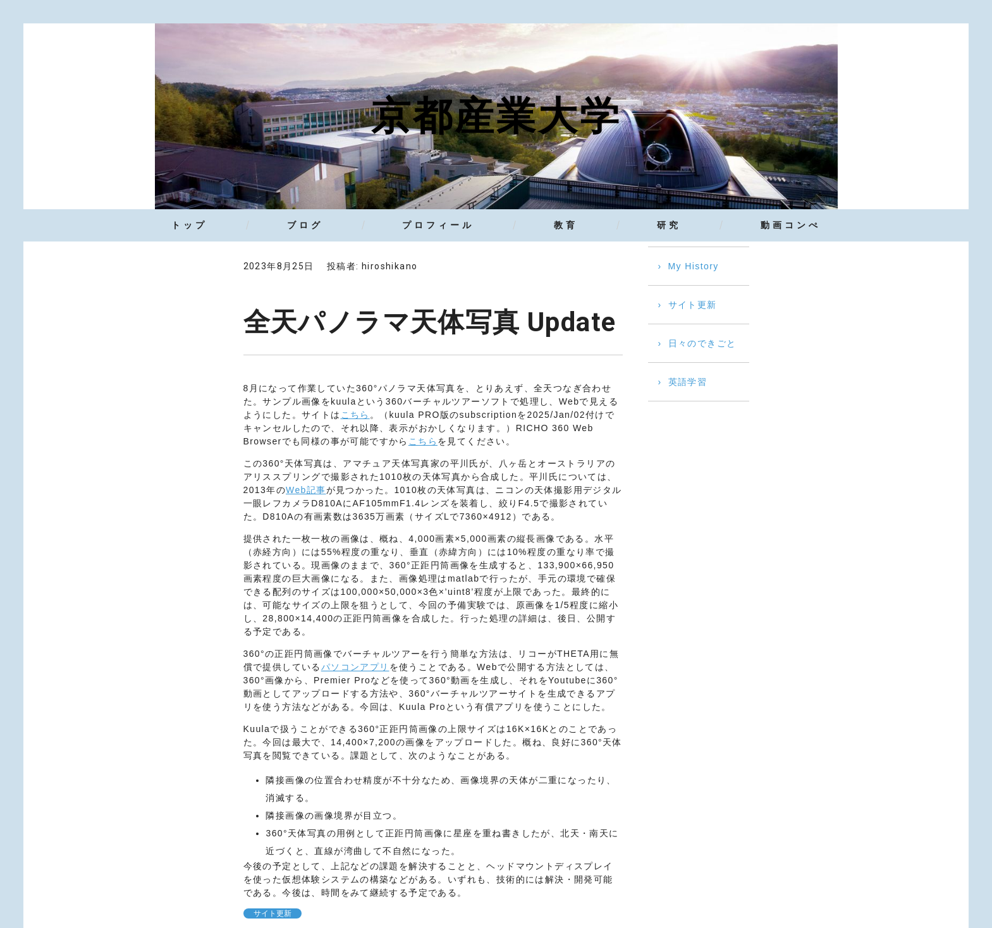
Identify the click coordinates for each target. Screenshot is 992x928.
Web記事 (306, 490)
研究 (669, 225)
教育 (566, 225)
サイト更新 (272, 913)
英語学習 (687, 382)
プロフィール (438, 225)
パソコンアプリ (355, 667)
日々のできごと (702, 343)
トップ (189, 225)
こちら (355, 415)
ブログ (305, 225)
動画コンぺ (791, 225)
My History (693, 266)
